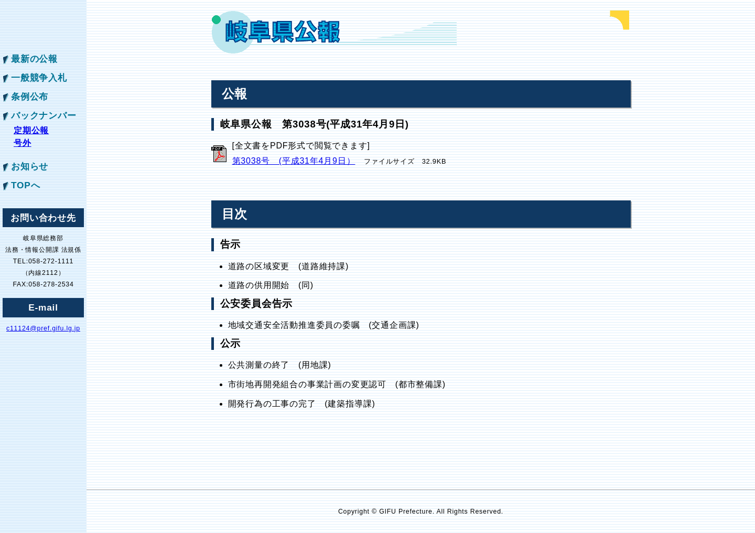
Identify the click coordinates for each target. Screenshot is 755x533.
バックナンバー (44, 115)
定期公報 (31, 130)
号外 (22, 142)
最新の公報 (34, 59)
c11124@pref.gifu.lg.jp (43, 328)
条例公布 (29, 96)
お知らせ (29, 166)
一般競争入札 (39, 77)
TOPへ (25, 185)
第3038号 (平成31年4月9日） (293, 160)
